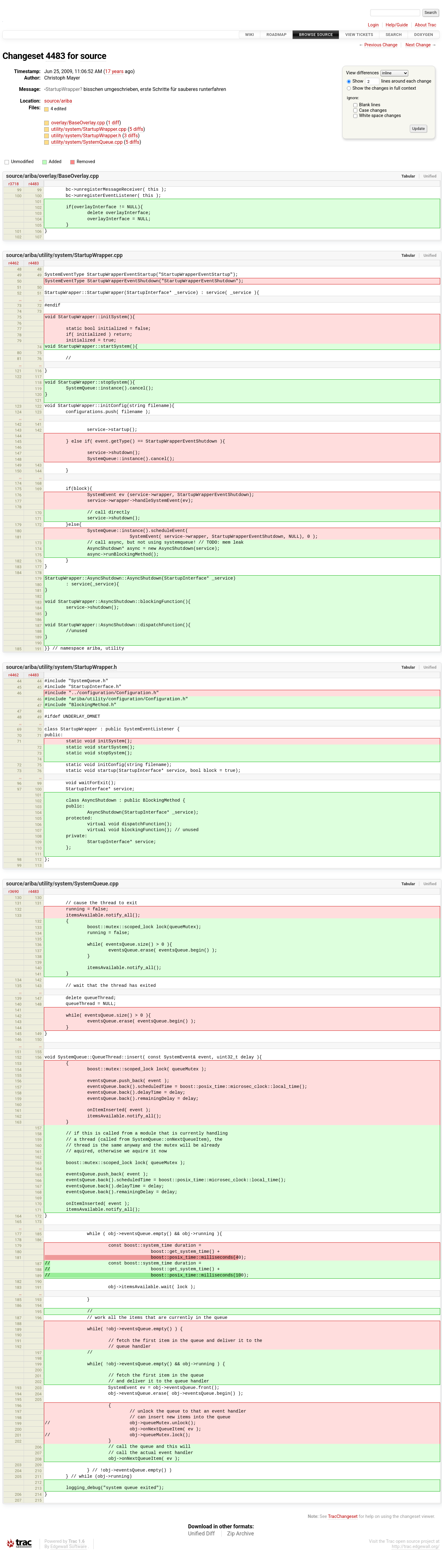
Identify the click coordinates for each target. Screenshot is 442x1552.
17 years (114, 71)
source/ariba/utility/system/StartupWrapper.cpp (64, 255)
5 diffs (136, 129)
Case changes (373, 110)
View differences (362, 73)
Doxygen (423, 34)
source (93, 56)
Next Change (418, 45)
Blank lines (369, 105)
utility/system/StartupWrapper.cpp (89, 129)
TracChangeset (343, 1516)
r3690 (14, 891)
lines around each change (398, 81)
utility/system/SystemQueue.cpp (87, 142)
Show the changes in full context (381, 88)
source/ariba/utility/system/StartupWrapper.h (61, 667)
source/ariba (58, 101)
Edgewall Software (68, 1546)
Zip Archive (240, 1533)
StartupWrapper (62, 89)
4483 (55, 56)
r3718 (14, 184)
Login (373, 25)
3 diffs (131, 136)
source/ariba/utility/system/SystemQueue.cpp (62, 884)
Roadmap (276, 34)
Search (393, 34)
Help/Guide (397, 25)
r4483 (34, 184)
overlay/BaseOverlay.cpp (78, 123)
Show (355, 81)
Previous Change (380, 45)
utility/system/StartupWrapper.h (86, 136)
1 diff (113, 123)
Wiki (249, 34)
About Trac (425, 25)
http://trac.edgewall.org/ (416, 1546)
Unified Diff (201, 1533)
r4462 (14, 263)
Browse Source (316, 34)
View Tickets (359, 34)
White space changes (380, 115)
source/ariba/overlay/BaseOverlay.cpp (52, 176)
